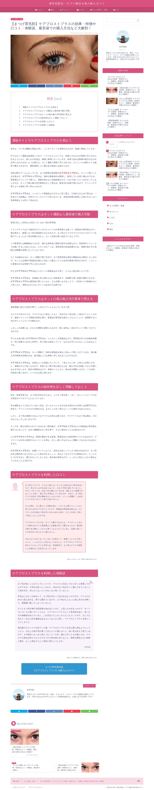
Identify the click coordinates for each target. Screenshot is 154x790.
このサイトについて (18, 787)
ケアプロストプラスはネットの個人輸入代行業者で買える (47, 114)
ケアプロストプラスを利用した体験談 (39, 125)
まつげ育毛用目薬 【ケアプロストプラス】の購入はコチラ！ (54, 669)
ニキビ (80, 9)
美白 (51, 9)
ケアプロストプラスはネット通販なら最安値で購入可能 (46, 111)
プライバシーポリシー (36, 787)
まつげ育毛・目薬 (98, 9)
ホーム (39, 9)
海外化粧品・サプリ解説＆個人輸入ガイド (77, 3)
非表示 (58, 99)
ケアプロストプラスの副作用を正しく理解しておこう (45, 118)
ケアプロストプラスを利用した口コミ (39, 121)
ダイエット (65, 9)
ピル (116, 9)
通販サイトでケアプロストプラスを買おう (40, 107)
